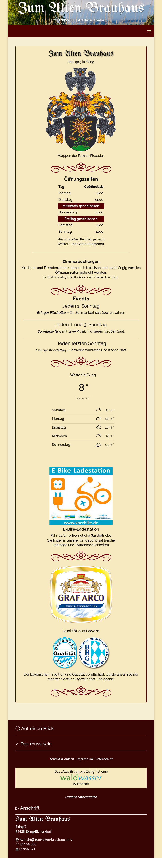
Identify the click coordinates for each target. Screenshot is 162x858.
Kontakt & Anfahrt (61, 759)
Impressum (85, 759)
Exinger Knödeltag (51, 350)
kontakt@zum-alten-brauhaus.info (46, 840)
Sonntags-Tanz (49, 331)
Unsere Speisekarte (81, 797)
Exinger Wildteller (51, 313)
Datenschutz (104, 759)
